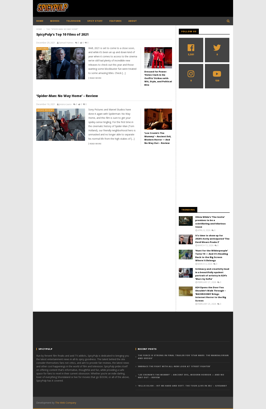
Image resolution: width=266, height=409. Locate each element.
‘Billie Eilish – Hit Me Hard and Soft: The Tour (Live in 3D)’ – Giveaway (182, 385)
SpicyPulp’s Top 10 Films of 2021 (62, 34)
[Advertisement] (168, 7)
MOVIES (55, 21)
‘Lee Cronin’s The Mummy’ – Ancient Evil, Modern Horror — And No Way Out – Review (157, 138)
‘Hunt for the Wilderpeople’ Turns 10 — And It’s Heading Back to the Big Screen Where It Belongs (211, 255)
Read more (95, 78)
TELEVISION (73, 21)
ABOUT (132, 21)
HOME (39, 21)
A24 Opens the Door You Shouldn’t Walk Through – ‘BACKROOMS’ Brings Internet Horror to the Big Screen (210, 294)
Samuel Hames (66, 42)
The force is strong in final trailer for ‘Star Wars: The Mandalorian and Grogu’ (183, 356)
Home (39, 29)
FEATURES (115, 21)
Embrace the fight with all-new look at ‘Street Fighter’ (174, 366)
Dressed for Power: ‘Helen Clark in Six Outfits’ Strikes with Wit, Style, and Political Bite (158, 78)
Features (42, 48)
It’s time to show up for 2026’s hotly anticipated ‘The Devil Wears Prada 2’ (212, 239)
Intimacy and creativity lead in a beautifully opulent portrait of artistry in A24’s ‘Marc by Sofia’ (212, 273)
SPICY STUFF (95, 21)
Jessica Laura (65, 104)
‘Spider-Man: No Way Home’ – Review (67, 96)
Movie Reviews (45, 110)
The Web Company (65, 402)
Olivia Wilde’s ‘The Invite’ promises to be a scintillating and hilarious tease (210, 222)
